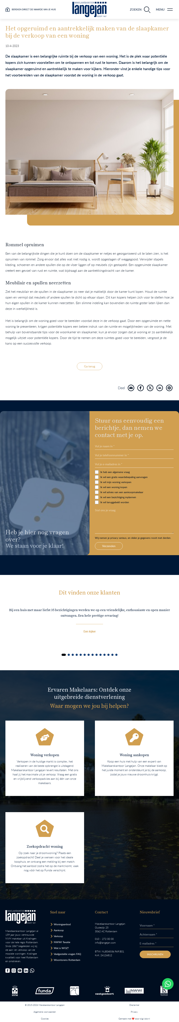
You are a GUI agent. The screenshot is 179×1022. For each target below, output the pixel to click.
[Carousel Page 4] (77, 655)
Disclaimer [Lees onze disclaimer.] (134, 1004)
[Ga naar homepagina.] (89, 9)
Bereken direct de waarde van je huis (34, 9)
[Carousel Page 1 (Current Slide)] (64, 655)
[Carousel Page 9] (96, 655)
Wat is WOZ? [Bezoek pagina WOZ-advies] (61, 948)
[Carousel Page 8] (92, 655)
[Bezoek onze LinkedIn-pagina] (26, 970)
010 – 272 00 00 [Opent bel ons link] (104, 939)
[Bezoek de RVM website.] (74, 990)
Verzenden (143, 546)
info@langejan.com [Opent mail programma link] (105, 942)
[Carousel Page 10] (100, 655)
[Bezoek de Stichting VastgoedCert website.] (104, 990)
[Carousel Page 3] (73, 655)
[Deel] (131, 388)
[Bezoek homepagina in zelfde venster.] (20, 917)
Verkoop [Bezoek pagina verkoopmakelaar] (58, 936)
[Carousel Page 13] (112, 655)
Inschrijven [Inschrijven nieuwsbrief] (155, 954)
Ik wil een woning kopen (148, 487)
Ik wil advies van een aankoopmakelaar (156, 492)
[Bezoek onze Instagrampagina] (14, 970)
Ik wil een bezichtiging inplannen (152, 497)
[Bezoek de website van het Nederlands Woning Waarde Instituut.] (134, 990)
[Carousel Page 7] (89, 655)
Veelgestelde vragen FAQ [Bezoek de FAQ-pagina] (67, 954)
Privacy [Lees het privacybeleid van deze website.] (134, 1011)
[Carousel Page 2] (69, 655)
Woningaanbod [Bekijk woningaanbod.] (62, 924)
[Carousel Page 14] (116, 655)
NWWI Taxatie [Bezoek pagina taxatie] (62, 942)
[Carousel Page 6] (85, 655)
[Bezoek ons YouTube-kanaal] (20, 970)
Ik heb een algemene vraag (149, 472)
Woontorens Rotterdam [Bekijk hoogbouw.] (67, 960)
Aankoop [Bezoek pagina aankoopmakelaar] (59, 930)
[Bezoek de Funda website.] (44, 990)
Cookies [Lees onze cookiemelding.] (45, 1018)
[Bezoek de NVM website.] (15, 990)
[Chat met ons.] (32, 970)
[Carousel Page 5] (81, 655)
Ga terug (89, 366)
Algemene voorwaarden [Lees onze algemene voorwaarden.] (45, 1011)
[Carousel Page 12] (108, 655)
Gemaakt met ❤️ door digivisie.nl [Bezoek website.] (134, 1018)
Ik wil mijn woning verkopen (150, 482)
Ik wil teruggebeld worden (149, 502)
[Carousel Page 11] (104, 655)
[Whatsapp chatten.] (168, 984)
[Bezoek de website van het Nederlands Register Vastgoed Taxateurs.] (164, 991)
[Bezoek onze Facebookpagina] (7, 970)
